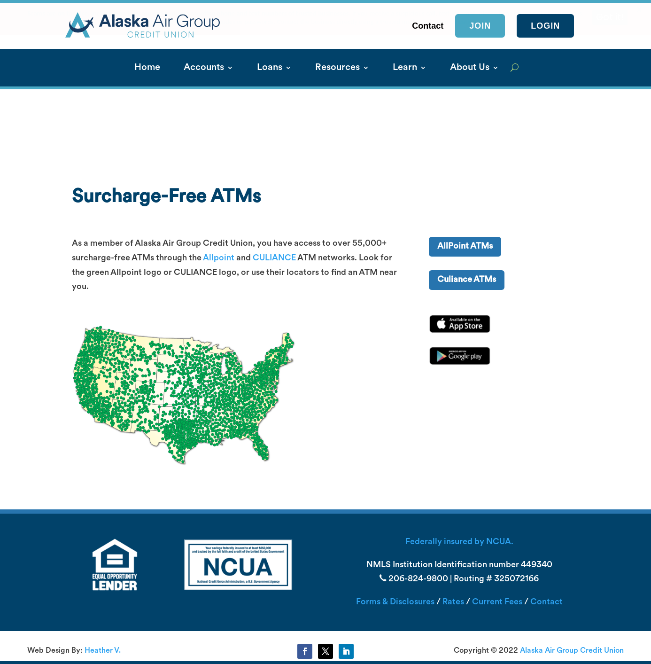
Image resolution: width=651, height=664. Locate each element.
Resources (337, 68)
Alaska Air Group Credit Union (572, 651)
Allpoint (218, 258)
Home (147, 68)
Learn (405, 68)
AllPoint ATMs (465, 246)
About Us (469, 68)
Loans (269, 68)
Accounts (204, 68)
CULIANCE (274, 258)
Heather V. (103, 651)
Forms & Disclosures (395, 602)
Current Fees (497, 602)
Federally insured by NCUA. (459, 542)
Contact (546, 602)
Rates (453, 602)
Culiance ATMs (466, 279)
